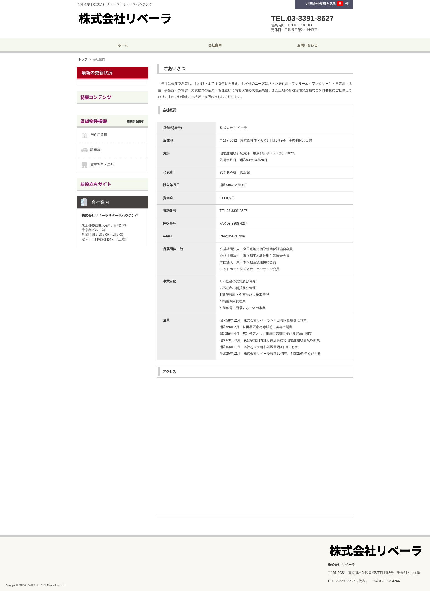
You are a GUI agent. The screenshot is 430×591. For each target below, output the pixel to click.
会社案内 (215, 45)
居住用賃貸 (98, 135)
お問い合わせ (307, 45)
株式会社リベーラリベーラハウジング (110, 215)
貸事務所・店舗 (102, 165)
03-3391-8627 (345, 581)
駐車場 (95, 150)
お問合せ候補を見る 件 (327, 3)
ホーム (123, 45)
